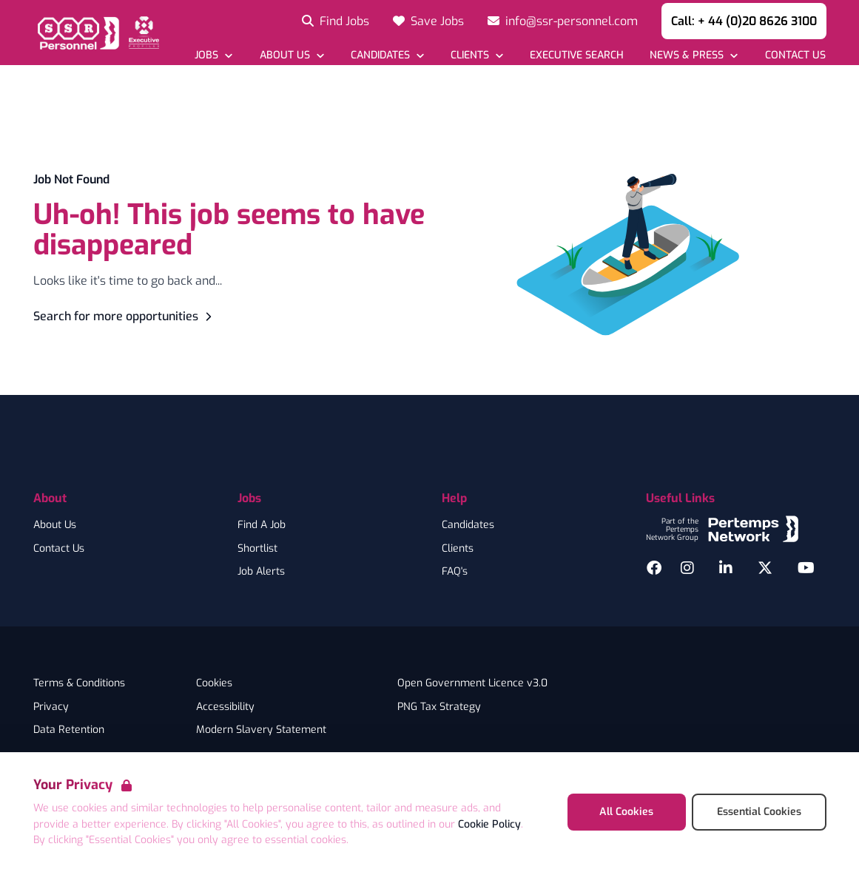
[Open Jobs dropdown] (213, 55)
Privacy (51, 707)
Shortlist (257, 548)
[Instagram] (687, 568)
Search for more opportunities (124, 316)
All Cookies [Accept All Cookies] (626, 812)
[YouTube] (806, 568)
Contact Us (58, 548)
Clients (458, 548)
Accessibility (225, 707)
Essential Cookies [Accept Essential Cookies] (759, 812)
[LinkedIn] (726, 568)
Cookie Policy (489, 824)
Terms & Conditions (79, 683)
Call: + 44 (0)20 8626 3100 (744, 21)
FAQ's (455, 571)
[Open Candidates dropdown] (387, 55)
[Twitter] (765, 568)
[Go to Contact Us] (794, 55)
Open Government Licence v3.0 (472, 683)
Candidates (468, 525)
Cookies (214, 683)
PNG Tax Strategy (439, 707)
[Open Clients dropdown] (477, 55)
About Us (54, 525)
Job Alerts (261, 571)
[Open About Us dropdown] (291, 55)
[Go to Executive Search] (576, 55)
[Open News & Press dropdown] (693, 55)
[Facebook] (654, 568)
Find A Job (262, 525)
